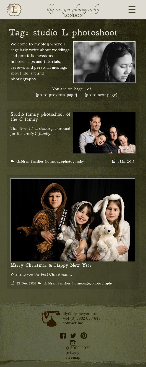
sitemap (73, 357)
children (22, 161)
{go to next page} (101, 94)
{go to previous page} (56, 94)
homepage (54, 161)
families (37, 161)
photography (73, 161)
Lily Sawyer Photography (73, 9)
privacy (72, 352)
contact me (73, 322)
